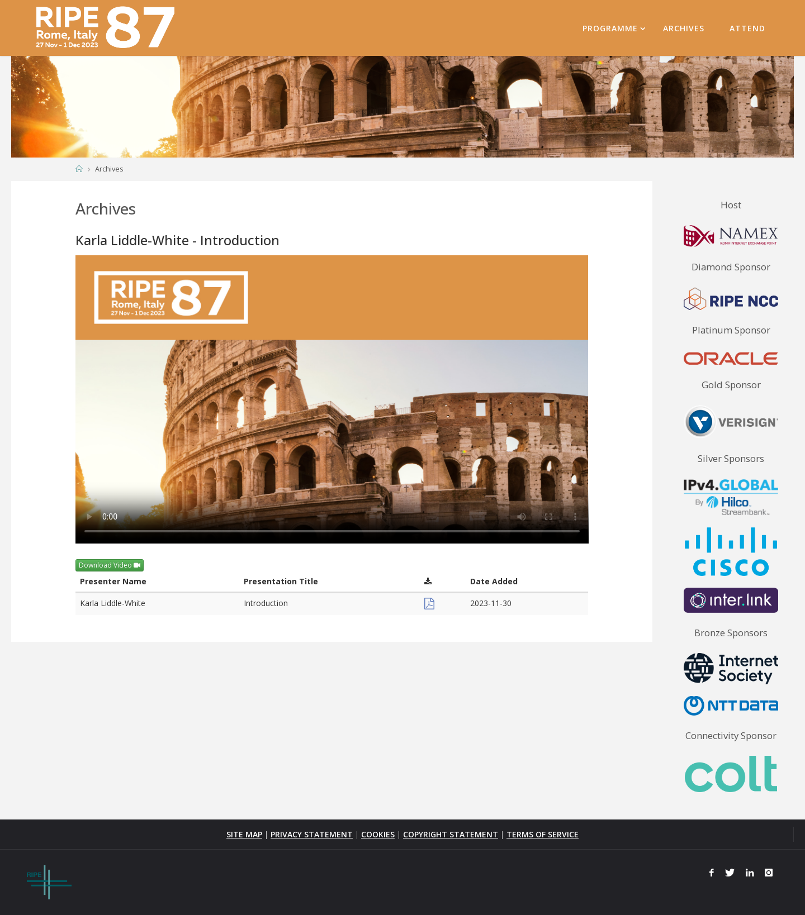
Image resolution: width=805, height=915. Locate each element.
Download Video (109, 565)
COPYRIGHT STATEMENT (450, 834)
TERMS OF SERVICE (542, 834)
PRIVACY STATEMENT (312, 834)
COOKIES (378, 834)
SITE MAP (244, 834)
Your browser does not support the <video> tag (332, 399)
